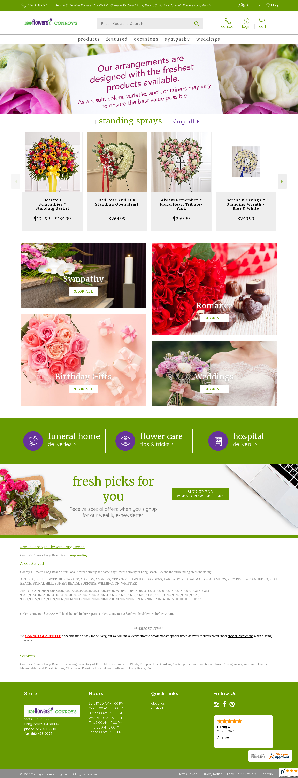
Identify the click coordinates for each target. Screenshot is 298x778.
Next (282, 181)
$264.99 (116, 218)
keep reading (78, 555)
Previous (15, 181)
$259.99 (181, 218)
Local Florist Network (241, 774)
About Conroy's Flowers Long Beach (52, 546)
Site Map (267, 774)
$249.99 (245, 218)
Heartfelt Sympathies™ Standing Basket (52, 204)
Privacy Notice (212, 774)
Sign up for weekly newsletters (200, 494)
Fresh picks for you (113, 496)
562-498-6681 (38, 5)
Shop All (184, 122)
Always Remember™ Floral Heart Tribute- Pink (181, 204)
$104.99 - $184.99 (52, 218)
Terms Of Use (188, 774)
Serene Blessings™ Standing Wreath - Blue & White (246, 204)
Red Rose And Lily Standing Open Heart (117, 202)
